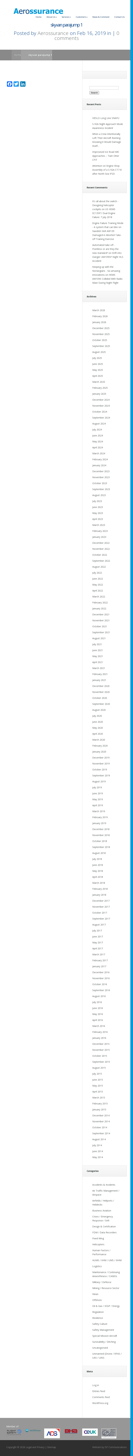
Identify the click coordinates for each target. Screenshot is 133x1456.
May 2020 (97, 727)
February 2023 (100, 530)
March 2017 (98, 954)
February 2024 (100, 459)
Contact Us (119, 17)
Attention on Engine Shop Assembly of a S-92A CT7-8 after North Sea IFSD (107, 169)
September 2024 (101, 417)
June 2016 (97, 1008)
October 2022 (99, 554)
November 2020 (101, 692)
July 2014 (97, 1145)
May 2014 (97, 1157)
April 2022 (97, 590)
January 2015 (99, 1109)
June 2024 (97, 435)
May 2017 (97, 942)
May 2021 (97, 656)
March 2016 (98, 1026)
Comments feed (101, 1397)
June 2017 (97, 936)
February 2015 (100, 1103)
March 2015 (98, 1097)
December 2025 (101, 328)
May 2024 (97, 441)
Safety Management (103, 1329)
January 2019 (99, 823)
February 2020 (100, 745)
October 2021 (99, 626)
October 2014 (99, 1127)
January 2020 (99, 751)
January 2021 (99, 680)
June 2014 (97, 1151)
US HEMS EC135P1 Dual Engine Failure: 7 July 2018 (103, 213)
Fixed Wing (98, 1238)
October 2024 (99, 411)
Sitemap (51, 1447)
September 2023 (101, 489)
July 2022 (97, 572)
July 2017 (97, 930)
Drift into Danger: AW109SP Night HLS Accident (107, 256)
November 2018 (101, 835)
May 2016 (97, 1014)
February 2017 (100, 960)
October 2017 (99, 912)
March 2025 (98, 381)
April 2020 (97, 733)
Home (39, 17)
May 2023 (97, 513)
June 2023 (97, 507)
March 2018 (98, 882)
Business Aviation (101, 1210)
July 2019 (97, 787)
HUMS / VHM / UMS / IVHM (107, 1260)
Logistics (97, 1266)
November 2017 (101, 906)
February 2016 (100, 1032)
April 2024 (97, 447)
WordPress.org (100, 1403)
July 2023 (97, 501)
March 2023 (98, 525)
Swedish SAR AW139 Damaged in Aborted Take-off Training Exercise (106, 235)
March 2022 (98, 596)
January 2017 (99, 966)
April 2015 (97, 1091)
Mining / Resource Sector (105, 1288)
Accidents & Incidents (103, 1184)
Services (66, 17)
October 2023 (99, 483)
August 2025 (99, 352)
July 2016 (97, 1002)
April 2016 (97, 1020)
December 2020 (101, 686)
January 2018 (99, 894)
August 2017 (99, 924)
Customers (82, 17)
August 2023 (99, 495)
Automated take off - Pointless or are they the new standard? (105, 248)
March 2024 (98, 453)
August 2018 (99, 853)
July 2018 (97, 859)
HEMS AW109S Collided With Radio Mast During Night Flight (107, 278)
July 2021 (97, 644)
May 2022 (97, 584)
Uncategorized (100, 1347)
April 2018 (97, 876)
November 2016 (101, 978)
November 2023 (101, 477)
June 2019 (97, 793)
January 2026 (99, 322)
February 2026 (100, 316)
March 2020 (98, 739)
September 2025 (101, 346)
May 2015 (97, 1085)
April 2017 (97, 948)
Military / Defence (101, 1282)
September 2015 (101, 1061)
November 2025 (101, 334)
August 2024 (99, 423)
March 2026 (98, 310)
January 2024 (99, 465)
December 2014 (101, 1115)
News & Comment (100, 17)
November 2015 (101, 1049)
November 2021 (101, 620)
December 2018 (101, 829)
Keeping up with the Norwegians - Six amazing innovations (106, 270)
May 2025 (97, 369)
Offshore (97, 1300)
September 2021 (101, 632)
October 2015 (99, 1055)
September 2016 (101, 990)
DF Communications (116, 1447)
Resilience (97, 1317)
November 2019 (101, 763)
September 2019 (101, 775)
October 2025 (99, 340)
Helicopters (98, 1244)
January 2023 (99, 536)
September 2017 (101, 918)
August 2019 (99, 781)
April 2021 (97, 662)
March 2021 (98, 668)
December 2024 (101, 399)
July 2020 (97, 715)
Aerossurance (53, 33)
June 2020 (97, 721)
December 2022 (101, 542)
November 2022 (101, 548)
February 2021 (100, 674)
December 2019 (101, 757)
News (95, 1294)
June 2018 (97, 865)
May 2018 (97, 870)
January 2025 (99, 393)
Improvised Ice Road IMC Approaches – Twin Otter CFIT (105, 155)
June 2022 (97, 578)
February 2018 (100, 888)
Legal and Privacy (35, 1447)
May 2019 (97, 799)
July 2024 (97, 429)
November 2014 (101, 1121)
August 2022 (99, 566)
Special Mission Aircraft (104, 1335)
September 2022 (101, 560)
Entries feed (98, 1391)
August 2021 (99, 638)
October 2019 (99, 769)
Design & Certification (104, 1226)
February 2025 (100, 387)
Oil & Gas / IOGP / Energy (106, 1306)
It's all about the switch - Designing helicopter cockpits (105, 205)
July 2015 (97, 1073)
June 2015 (97, 1079)
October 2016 (99, 984)
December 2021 (101, 614)
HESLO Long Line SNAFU (105, 118)
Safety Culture (99, 1323)
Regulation (98, 1312)
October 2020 (99, 698)
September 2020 (101, 703)
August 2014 (99, 1139)
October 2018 (99, 841)
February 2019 (100, 817)
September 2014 (101, 1133)
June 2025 (97, 363)
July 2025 (97, 358)
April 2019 (97, 805)
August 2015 (99, 1067)
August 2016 (99, 996)
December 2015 (101, 1043)
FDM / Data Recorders (104, 1232)
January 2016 (99, 1037)
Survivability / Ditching (104, 1341)
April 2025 (97, 375)
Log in (95, 1385)
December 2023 (101, 471)
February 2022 (100, 602)
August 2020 (99, 709)
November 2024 (101, 405)
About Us (51, 17)
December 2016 (101, 972)
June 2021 (97, 650)
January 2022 (99, 608)
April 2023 (97, 519)
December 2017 (101, 900)
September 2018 (101, 847)
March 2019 (98, 811)
